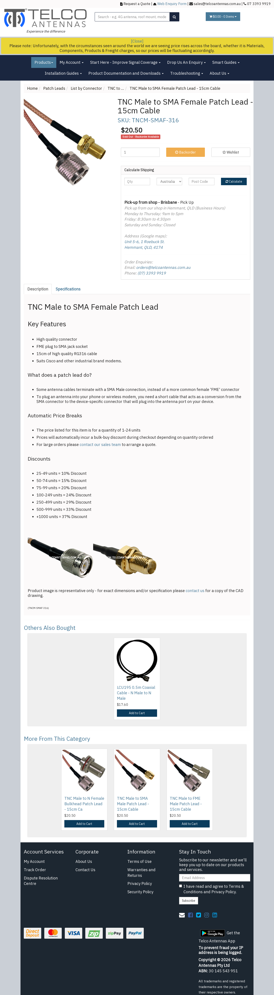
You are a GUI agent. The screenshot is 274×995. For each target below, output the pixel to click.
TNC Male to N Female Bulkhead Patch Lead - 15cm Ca (84, 804)
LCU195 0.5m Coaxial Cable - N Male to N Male (136, 693)
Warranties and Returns (141, 872)
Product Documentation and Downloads (126, 73)
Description (37, 289)
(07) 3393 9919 (151, 273)
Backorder (185, 152)
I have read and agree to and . (211, 889)
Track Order (35, 869)
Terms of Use (139, 861)
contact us (195, 590)
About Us (219, 73)
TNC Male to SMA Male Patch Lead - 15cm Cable (133, 804)
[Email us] (182, 915)
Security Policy (140, 891)
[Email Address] (214, 877)
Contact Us (85, 869)
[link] (190, 915)
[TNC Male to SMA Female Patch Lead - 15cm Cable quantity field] (140, 152)
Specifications (68, 289)
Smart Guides (226, 62)
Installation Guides (63, 73)
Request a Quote (136, 3)
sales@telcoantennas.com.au (217, 3)
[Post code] (201, 181)
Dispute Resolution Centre (41, 881)
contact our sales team (100, 444)
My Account (72, 62)
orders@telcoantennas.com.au (163, 267)
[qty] (137, 181)
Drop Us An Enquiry (186, 62)
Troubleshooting (186, 73)
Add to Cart (137, 713)
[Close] (137, 41)
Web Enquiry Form (172, 3)
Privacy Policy (139, 883)
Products (43, 62)
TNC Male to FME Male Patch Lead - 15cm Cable (186, 804)
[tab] (38, 289)
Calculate (234, 181)
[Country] (169, 181)
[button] (230, 152)
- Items (222, 17)
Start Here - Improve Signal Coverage (125, 62)
